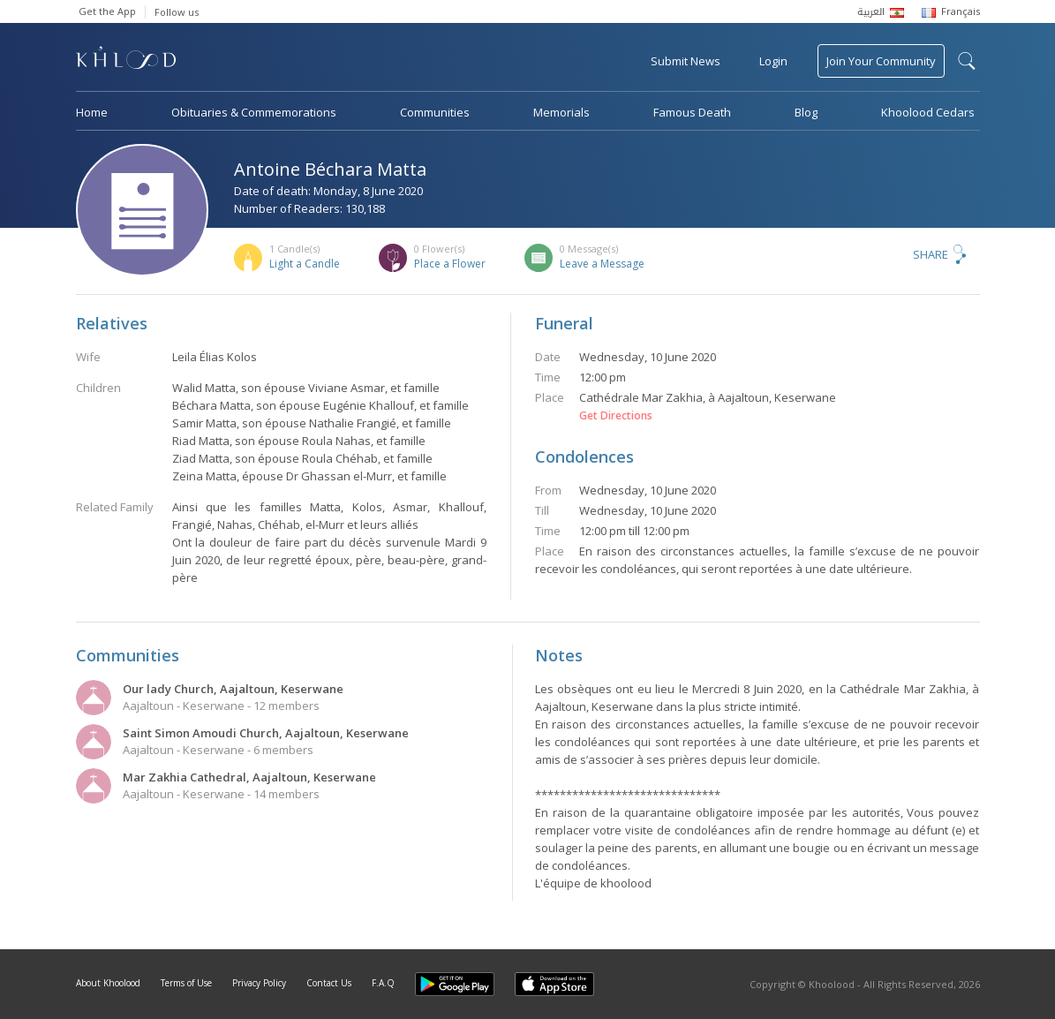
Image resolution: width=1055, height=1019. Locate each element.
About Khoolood (108, 983)
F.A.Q (383, 983)
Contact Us (328, 983)
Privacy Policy (259, 983)
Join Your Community (881, 61)
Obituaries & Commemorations (253, 112)
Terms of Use (186, 983)
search (967, 61)
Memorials (561, 112)
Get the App (107, 11)
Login (773, 61)
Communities (435, 112)
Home (92, 112)
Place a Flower (450, 263)
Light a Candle (304, 263)
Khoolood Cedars (928, 112)
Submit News (685, 61)
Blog (806, 112)
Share (930, 254)
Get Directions (615, 416)
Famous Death (692, 112)
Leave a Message (602, 263)
